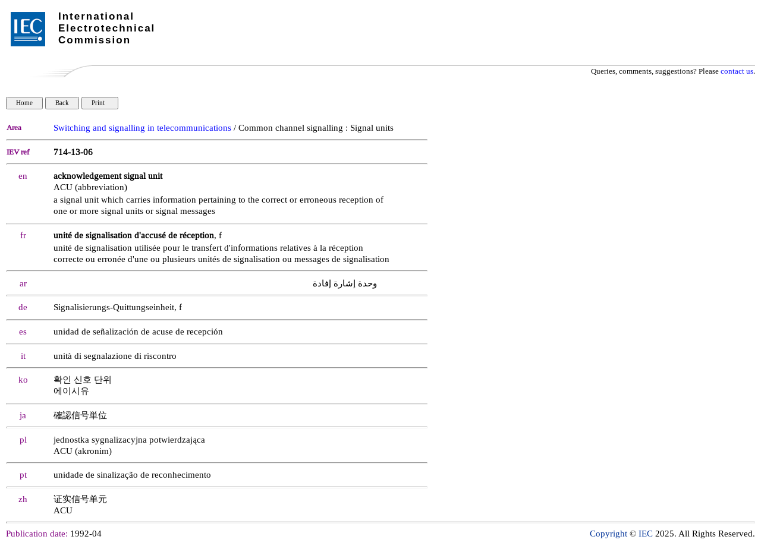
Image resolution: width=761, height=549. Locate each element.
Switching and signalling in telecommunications (142, 128)
